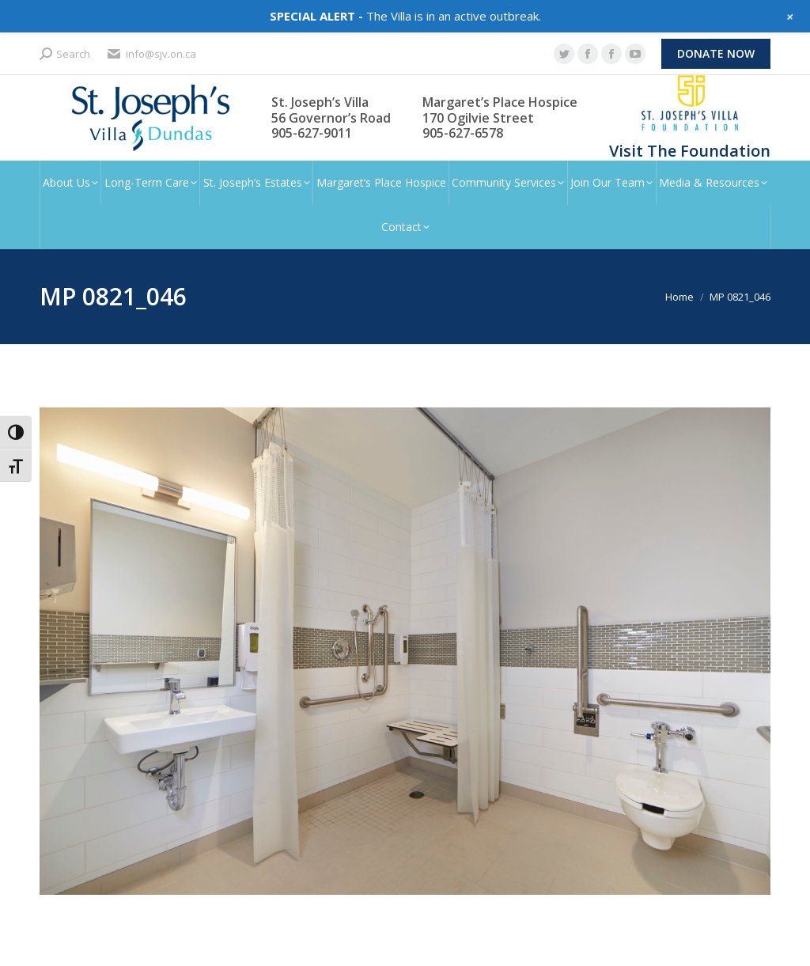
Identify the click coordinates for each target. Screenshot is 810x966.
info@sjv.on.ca (151, 54)
